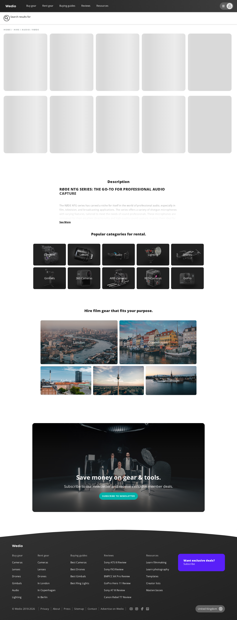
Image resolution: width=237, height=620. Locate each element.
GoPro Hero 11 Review (117, 583)
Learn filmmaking (156, 562)
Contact (92, 608)
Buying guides (67, 5)
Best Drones (77, 569)
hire (16, 29)
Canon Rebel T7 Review (117, 597)
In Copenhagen (46, 590)
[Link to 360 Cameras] (84, 278)
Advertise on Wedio (112, 608)
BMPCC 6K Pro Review (117, 576)
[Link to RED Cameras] (153, 278)
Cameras (17, 562)
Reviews (85, 5)
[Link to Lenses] (84, 254)
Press (67, 608)
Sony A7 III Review (114, 590)
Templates (152, 576)
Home (7, 29)
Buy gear (31, 5)
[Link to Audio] (118, 254)
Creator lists (153, 583)
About (56, 608)
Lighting (17, 597)
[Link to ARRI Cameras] (118, 278)
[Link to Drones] (187, 254)
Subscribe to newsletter (118, 496)
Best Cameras (78, 562)
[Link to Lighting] (153, 254)
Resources (152, 555)
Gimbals (17, 583)
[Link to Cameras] (49, 254)
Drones (16, 576)
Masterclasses (154, 590)
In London (44, 583)
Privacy (45, 608)
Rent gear (47, 5)
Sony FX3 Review (113, 569)
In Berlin (42, 597)
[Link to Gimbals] (49, 278)
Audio (26, 29)
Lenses (16, 569)
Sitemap (79, 608)
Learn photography (157, 569)
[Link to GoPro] (187, 278)
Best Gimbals (78, 576)
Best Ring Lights (79, 583)
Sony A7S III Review (115, 562)
